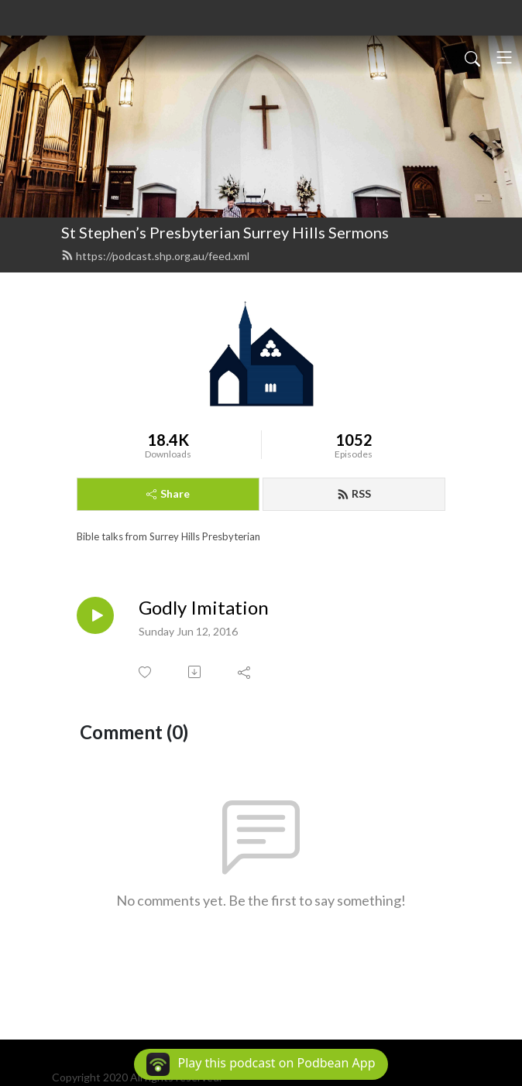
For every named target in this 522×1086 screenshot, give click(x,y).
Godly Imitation (204, 607)
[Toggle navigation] (504, 57)
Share (168, 493)
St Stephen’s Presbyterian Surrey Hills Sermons (225, 232)
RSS (354, 493)
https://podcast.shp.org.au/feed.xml (155, 255)
